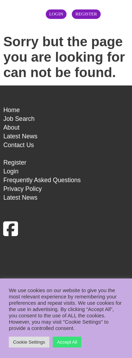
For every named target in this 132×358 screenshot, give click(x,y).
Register (86, 14)
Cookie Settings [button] (29, 342)
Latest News (20, 136)
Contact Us (18, 145)
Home (11, 109)
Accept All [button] (67, 342)
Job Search (18, 118)
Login (56, 14)
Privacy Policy (22, 188)
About (11, 127)
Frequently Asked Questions (42, 180)
